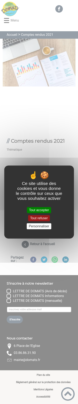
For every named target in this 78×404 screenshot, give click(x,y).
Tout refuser (39, 218)
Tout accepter (39, 210)
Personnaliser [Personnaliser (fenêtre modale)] (39, 226)
